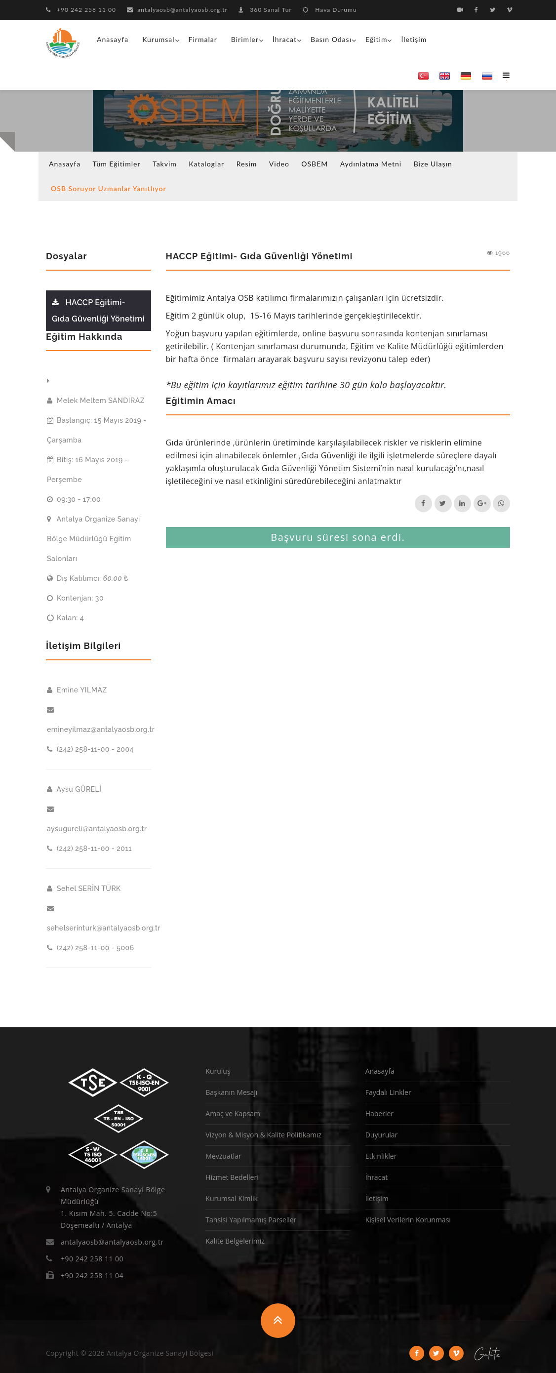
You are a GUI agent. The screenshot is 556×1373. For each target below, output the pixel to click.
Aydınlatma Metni (371, 164)
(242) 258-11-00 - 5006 (90, 948)
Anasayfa (112, 39)
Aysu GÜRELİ (74, 789)
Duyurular (381, 1134)
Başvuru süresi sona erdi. (338, 537)
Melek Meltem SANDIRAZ (96, 400)
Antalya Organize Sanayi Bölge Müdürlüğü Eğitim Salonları (93, 539)
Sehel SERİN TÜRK (84, 888)
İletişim (414, 39)
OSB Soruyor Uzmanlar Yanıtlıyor (108, 188)
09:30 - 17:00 (74, 499)
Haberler (379, 1113)
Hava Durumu (330, 9)
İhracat (376, 1177)
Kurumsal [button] (158, 39)
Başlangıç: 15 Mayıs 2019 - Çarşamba (97, 430)
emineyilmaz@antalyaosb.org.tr (99, 719)
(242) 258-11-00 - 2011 (89, 848)
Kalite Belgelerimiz (235, 1241)
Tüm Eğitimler (117, 164)
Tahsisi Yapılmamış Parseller (250, 1219)
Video (279, 164)
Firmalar (203, 39)
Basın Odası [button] (331, 39)
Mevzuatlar (223, 1156)
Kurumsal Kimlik (231, 1198)
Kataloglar (206, 164)
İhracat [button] (285, 39)
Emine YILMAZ (77, 690)
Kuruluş (217, 1071)
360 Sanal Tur (265, 9)
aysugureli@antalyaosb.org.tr (97, 819)
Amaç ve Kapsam (232, 1113)
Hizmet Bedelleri (231, 1177)
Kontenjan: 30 (75, 598)
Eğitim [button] (376, 39)
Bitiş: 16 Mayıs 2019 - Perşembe (87, 470)
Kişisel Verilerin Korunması (408, 1219)
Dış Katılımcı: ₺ (87, 578)
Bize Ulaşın (433, 164)
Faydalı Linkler (388, 1092)
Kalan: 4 (65, 618)
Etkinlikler (381, 1156)
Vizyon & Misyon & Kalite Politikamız (263, 1134)
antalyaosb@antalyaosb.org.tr (177, 9)
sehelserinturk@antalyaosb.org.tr (99, 918)
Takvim (165, 164)
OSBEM (314, 164)
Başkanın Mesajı (231, 1092)
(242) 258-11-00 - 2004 (90, 749)
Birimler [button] (245, 39)
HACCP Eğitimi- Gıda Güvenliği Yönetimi (98, 310)
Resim (247, 164)
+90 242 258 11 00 (81, 9)
